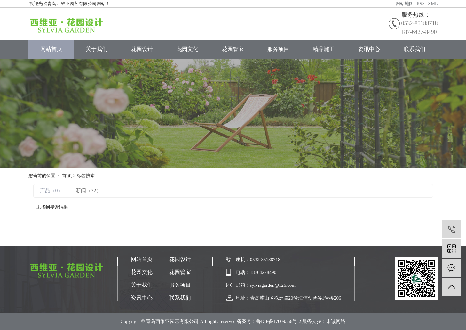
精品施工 (324, 49)
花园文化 (187, 49)
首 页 (67, 175)
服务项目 (278, 49)
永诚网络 (335, 321)
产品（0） (51, 190)
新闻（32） (88, 190)
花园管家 (233, 49)
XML (433, 3)
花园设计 (142, 49)
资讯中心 (369, 49)
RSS (421, 3)
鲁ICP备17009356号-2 (278, 321)
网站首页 (51, 49)
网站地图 (405, 3)
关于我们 (96, 49)
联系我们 (414, 49)
